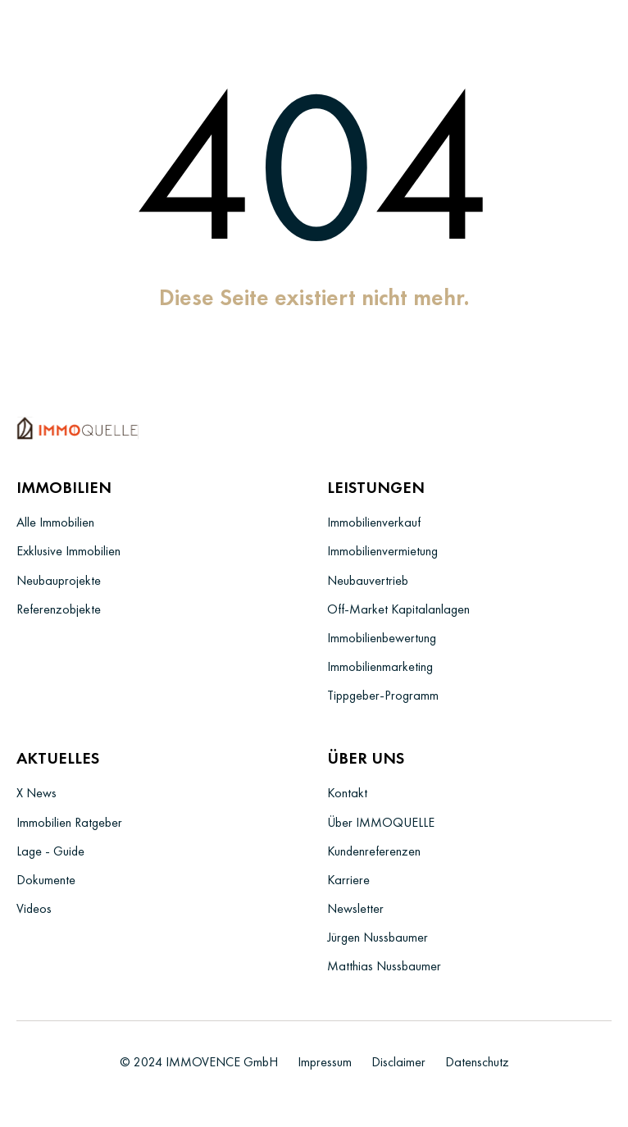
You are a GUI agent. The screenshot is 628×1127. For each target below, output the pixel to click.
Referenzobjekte (58, 609)
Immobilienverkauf (374, 522)
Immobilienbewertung (381, 637)
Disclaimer (398, 1061)
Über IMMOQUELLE (381, 822)
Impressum (325, 1061)
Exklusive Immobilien (68, 550)
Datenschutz (477, 1061)
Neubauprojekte (58, 580)
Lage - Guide (50, 851)
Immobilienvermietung (382, 550)
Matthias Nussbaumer (384, 965)
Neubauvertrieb (367, 580)
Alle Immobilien (55, 522)
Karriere (348, 879)
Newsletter (355, 908)
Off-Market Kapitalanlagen (398, 609)
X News (36, 792)
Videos (34, 908)
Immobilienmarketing (380, 666)
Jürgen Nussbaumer (377, 937)
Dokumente (45, 879)
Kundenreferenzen (374, 851)
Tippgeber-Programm (383, 695)
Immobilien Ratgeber (69, 822)
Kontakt (347, 792)
